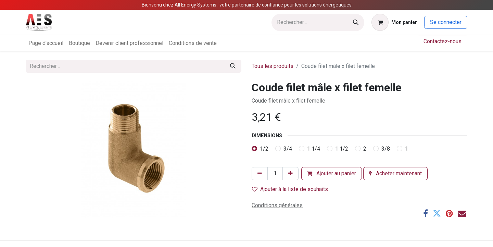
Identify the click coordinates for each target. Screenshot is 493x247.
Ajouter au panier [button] (331, 173)
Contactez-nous (443, 41)
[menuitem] (46, 43)
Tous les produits (272, 66)
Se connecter (446, 22)
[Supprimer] (260, 173)
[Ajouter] (290, 173)
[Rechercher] (355, 22)
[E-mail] (462, 213)
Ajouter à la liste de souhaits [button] (290, 189)
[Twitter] (437, 213)
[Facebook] (425, 213)
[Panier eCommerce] (394, 22)
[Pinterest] (449, 213)
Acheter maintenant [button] (395, 173)
